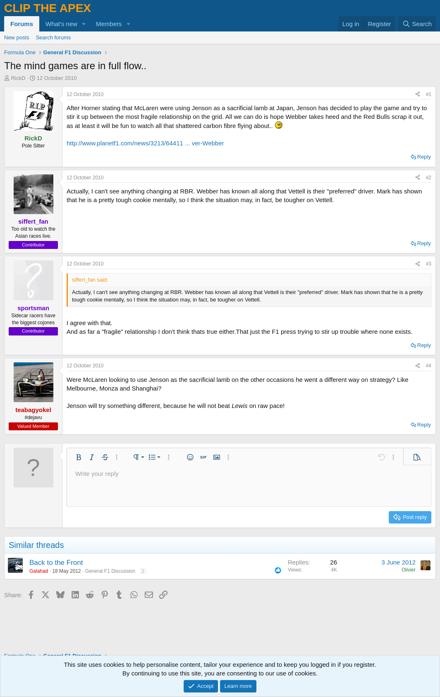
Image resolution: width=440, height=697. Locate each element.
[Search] (417, 23)
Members (109, 23)
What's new (61, 23)
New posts (16, 37)
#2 (428, 178)
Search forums (53, 37)
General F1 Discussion (110, 571)
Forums (21, 23)
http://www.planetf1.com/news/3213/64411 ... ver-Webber (145, 143)
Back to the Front (56, 563)
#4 (428, 366)
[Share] (417, 94)
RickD (18, 78)
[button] (84, 23)
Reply (424, 157)
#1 (428, 94)
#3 (428, 264)
